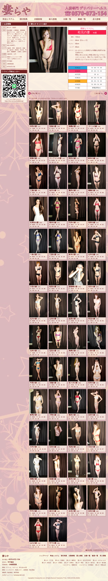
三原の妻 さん (99, 93)
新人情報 (79, 556)
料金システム (54, 556)
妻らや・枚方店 (90, 562)
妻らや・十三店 (48, 560)
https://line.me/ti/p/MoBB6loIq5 (14, 101)
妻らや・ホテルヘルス (99, 560)
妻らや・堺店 (79, 562)
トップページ (43, 556)
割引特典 (64, 556)
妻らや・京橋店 (59, 560)
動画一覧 (95, 556)
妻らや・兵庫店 (68, 562)
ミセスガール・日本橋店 (86, 565)
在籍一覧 (87, 556)
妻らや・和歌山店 (100, 565)
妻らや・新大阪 (101, 562)
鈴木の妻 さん (36, 93)
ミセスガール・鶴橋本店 (70, 565)
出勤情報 (72, 556)
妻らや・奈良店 (46, 562)
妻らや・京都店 (57, 562)
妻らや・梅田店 (71, 560)
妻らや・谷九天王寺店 (84, 560)
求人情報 (103, 556)
